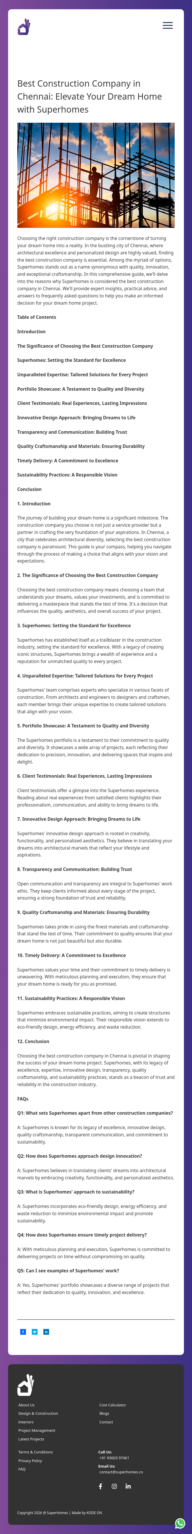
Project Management (36, 1430)
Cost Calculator (112, 1405)
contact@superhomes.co (121, 1472)
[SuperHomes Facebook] (100, 1486)
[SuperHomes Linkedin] (128, 1486)
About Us (26, 1405)
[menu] (168, 25)
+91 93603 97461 (114, 1457)
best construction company (54, 260)
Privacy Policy (30, 1460)
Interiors (26, 1422)
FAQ (22, 1469)
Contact (106, 1422)
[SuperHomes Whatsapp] (181, 1523)
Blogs (104, 1413)
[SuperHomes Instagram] (114, 1486)
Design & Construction (38, 1413)
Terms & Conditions (35, 1452)
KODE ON (94, 1512)
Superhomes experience (133, 790)
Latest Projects (31, 1439)
